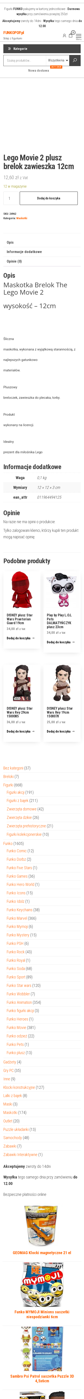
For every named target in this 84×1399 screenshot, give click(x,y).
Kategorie (20, 49)
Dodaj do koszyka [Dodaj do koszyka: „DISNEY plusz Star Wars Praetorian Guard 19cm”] (18, 638)
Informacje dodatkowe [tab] (24, 252)
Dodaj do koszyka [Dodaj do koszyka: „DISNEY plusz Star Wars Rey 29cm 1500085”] (18, 731)
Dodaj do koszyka (48, 198)
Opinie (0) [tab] (14, 261)
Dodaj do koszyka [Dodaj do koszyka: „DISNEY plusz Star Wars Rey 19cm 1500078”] (59, 731)
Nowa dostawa (40, 69)
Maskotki (21, 218)
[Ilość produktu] (11, 198)
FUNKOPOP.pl (13, 32)
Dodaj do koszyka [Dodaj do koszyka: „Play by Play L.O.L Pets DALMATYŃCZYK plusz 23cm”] (59, 642)
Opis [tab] (10, 242)
